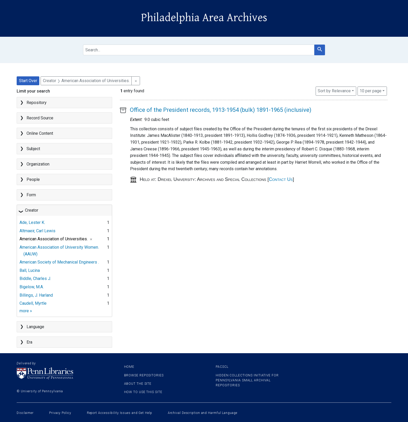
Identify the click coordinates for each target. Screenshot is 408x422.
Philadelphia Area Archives (204, 17)
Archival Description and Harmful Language (202, 413)
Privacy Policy (60, 413)
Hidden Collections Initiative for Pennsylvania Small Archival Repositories (247, 380)
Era (29, 342)
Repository (37, 102)
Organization (38, 164)
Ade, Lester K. (32, 222)
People (33, 179)
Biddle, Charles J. (35, 278)
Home (129, 367)
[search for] (198, 50)
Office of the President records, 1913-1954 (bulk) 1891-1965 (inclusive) (220, 110)
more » (26, 310)
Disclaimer (25, 413)
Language (35, 326)
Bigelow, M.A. (32, 286)
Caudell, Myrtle (33, 303)
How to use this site (143, 392)
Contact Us (281, 179)
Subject (33, 148)
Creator (31, 210)
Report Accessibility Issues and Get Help (119, 413)
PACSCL (222, 367)
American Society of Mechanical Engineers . (59, 262)
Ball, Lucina (30, 270)
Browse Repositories (144, 375)
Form (31, 194)
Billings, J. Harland (36, 295)
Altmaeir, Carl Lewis (37, 230)
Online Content (40, 133)
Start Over (28, 80)
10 (370, 90)
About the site (138, 384)
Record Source (40, 117)
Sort (334, 90)
